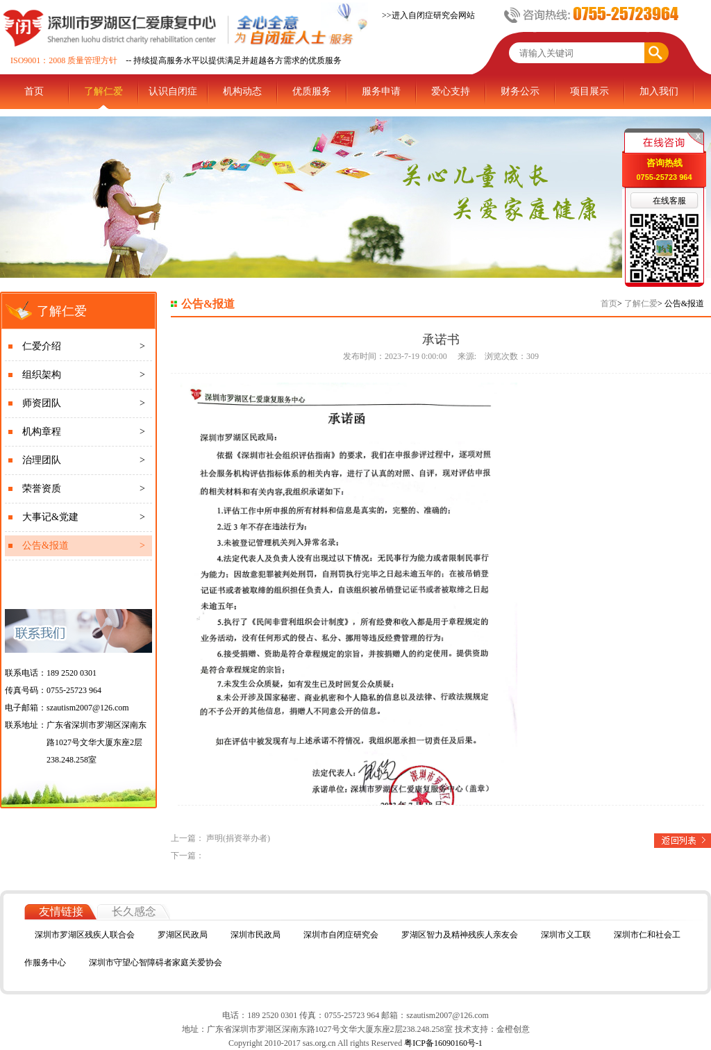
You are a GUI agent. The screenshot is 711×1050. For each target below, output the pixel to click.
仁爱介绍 (83, 346)
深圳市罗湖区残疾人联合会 (85, 935)
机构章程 (83, 432)
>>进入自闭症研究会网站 (428, 15)
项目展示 (589, 91)
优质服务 (311, 91)
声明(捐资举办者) (238, 838)
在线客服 (669, 201)
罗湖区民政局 (183, 935)
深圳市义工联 (566, 935)
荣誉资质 (83, 488)
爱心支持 (450, 91)
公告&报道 (83, 545)
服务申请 (381, 91)
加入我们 (658, 91)
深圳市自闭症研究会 (340, 935)
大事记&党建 (83, 517)
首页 (34, 91)
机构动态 (242, 91)
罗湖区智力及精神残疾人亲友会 (459, 935)
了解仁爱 (103, 91)
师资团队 (83, 403)
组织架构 (83, 375)
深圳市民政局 (256, 935)
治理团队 (83, 460)
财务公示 (520, 91)
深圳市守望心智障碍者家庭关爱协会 (155, 962)
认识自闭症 (173, 91)
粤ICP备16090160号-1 (442, 1043)
